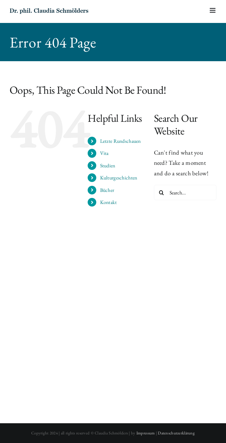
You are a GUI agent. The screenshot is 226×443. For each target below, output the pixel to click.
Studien (107, 165)
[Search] (161, 192)
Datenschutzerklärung (176, 433)
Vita (104, 153)
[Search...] (185, 192)
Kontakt (108, 202)
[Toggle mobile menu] (213, 10)
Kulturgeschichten (118, 177)
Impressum (145, 433)
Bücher (107, 190)
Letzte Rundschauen (120, 141)
